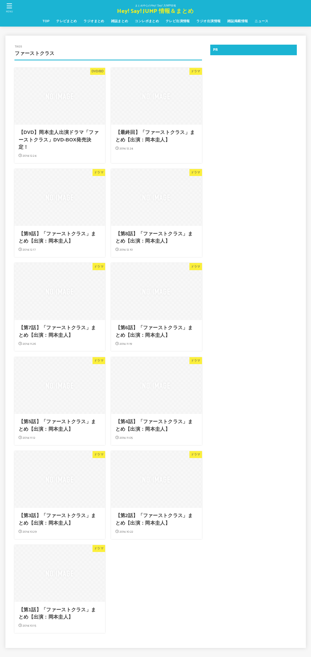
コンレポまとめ (147, 21)
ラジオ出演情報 (208, 21)
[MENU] (9, 8)
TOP (46, 21)
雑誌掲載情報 (237, 21)
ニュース (261, 21)
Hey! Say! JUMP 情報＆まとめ (155, 11)
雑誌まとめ (119, 21)
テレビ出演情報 (178, 21)
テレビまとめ (66, 21)
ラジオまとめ (93, 21)
